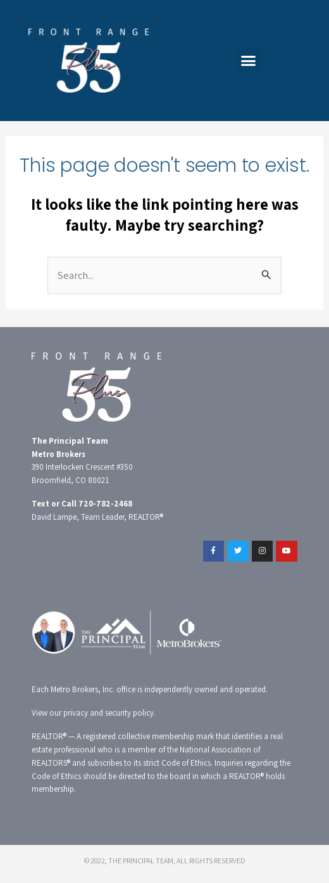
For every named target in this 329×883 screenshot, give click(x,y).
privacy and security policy (108, 712)
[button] (249, 61)
